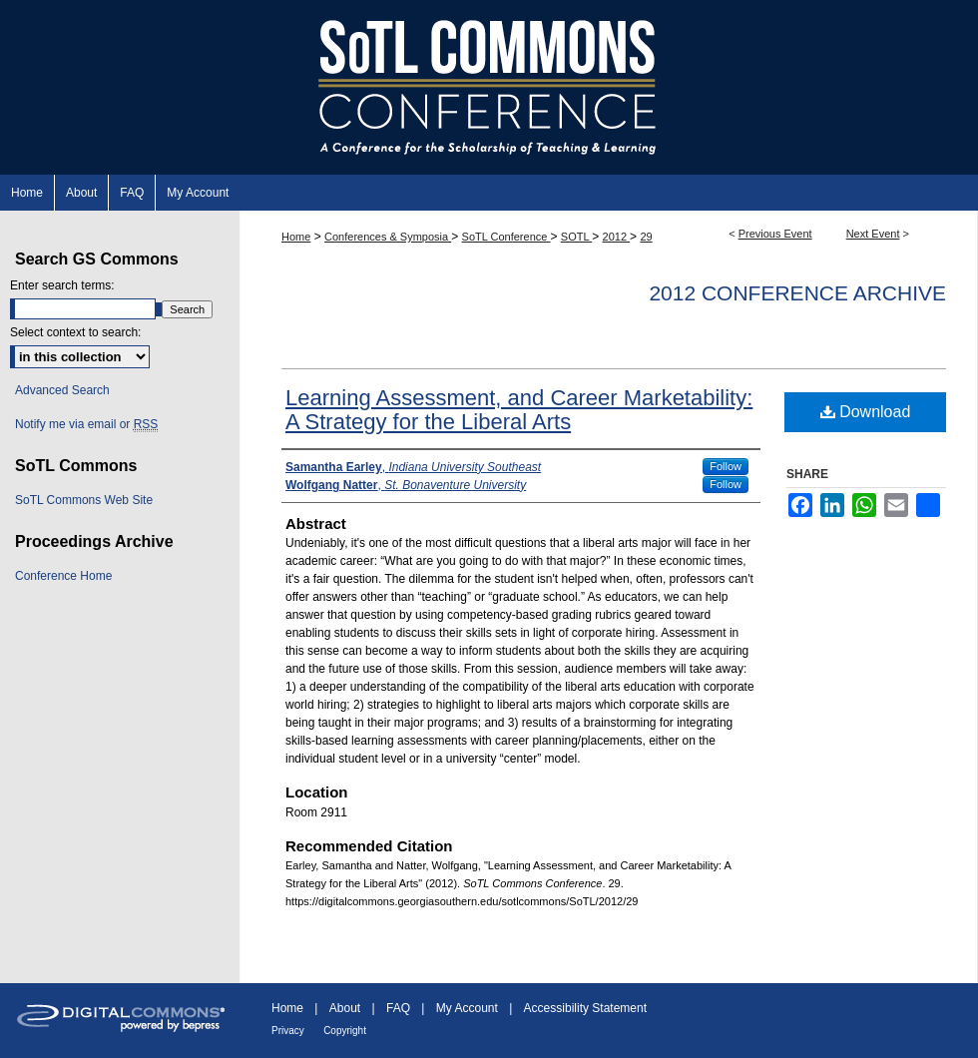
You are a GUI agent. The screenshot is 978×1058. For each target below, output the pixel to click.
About (344, 1008)
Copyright (344, 1030)
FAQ (398, 1008)
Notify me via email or (86, 424)
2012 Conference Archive (797, 292)
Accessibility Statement (585, 1008)
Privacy (287, 1030)
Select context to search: (75, 332)
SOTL (576, 237)
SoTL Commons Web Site (84, 500)
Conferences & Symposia (387, 237)
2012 (617, 237)
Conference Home (63, 576)
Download (865, 411)
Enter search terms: (62, 285)
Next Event (873, 234)
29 (646, 237)
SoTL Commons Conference (489, 87)
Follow (725, 466)
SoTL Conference (506, 237)
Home (295, 237)
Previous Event (775, 234)
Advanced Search (62, 390)
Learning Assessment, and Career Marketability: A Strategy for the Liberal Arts (518, 409)
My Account (467, 1008)
